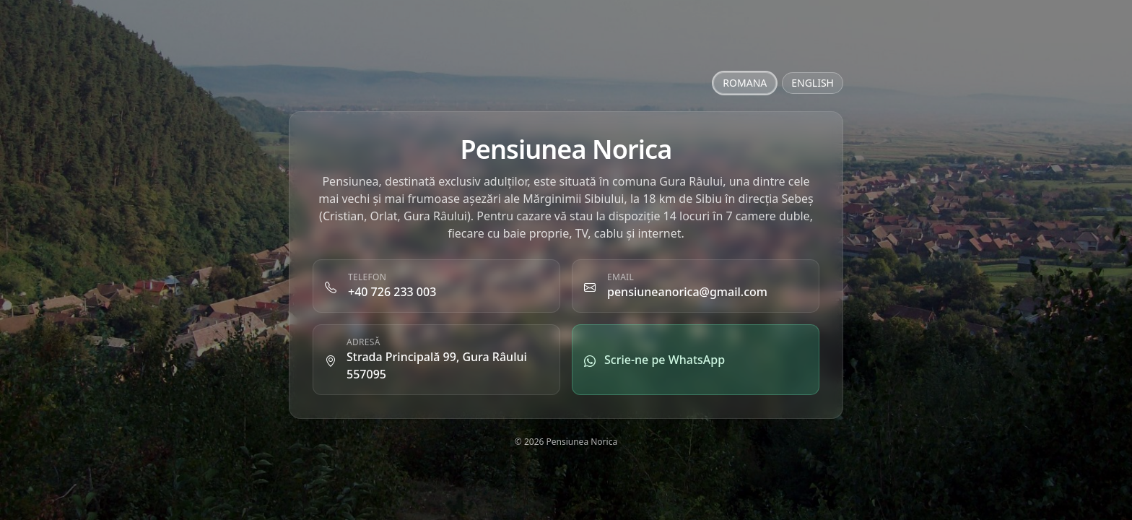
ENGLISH (812, 83)
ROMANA (745, 83)
